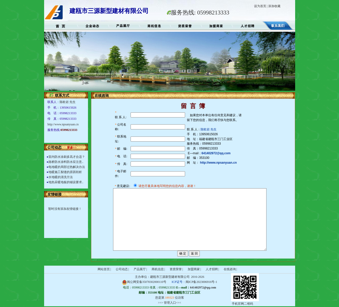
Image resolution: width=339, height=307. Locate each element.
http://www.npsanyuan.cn (63, 124)
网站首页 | (104, 269)
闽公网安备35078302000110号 (144, 282)
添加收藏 (274, 6)
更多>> (72, 147)
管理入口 (170, 302)
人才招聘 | (212, 269)
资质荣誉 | (176, 269)
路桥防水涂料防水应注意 (65, 162)
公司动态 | (122, 269)
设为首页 (260, 6)
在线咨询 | (230, 269)
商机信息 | (158, 269)
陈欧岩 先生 (68, 102)
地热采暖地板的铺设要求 (65, 182)
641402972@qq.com (203, 287)
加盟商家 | (194, 269)
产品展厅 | (140, 269)
